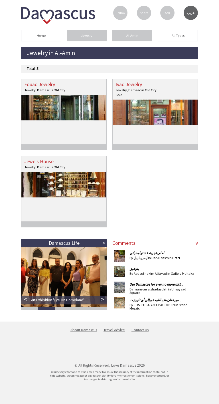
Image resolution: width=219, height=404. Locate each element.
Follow (120, 13)
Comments (123, 243)
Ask (167, 13)
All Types (178, 35)
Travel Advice (114, 330)
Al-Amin (132, 35)
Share (144, 13)
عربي (191, 13)
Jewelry (86, 35)
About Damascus (83, 330)
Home (41, 35)
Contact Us (140, 330)
